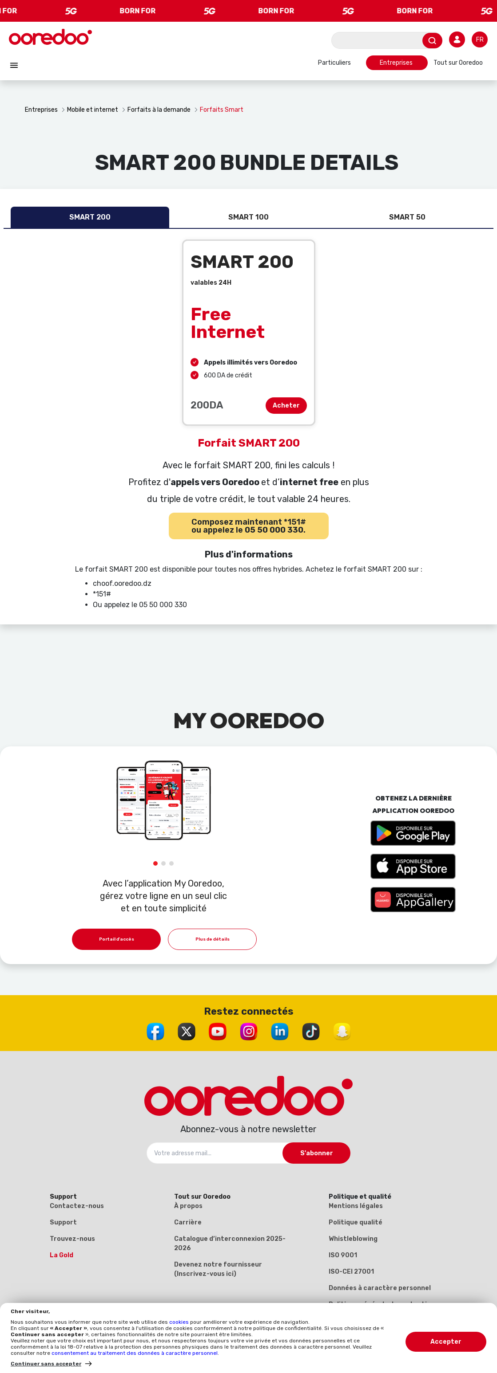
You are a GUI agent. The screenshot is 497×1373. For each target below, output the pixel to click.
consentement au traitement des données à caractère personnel (135, 1353)
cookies (179, 1322)
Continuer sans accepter (46, 1364)
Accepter (445, 1342)
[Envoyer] (432, 40)
